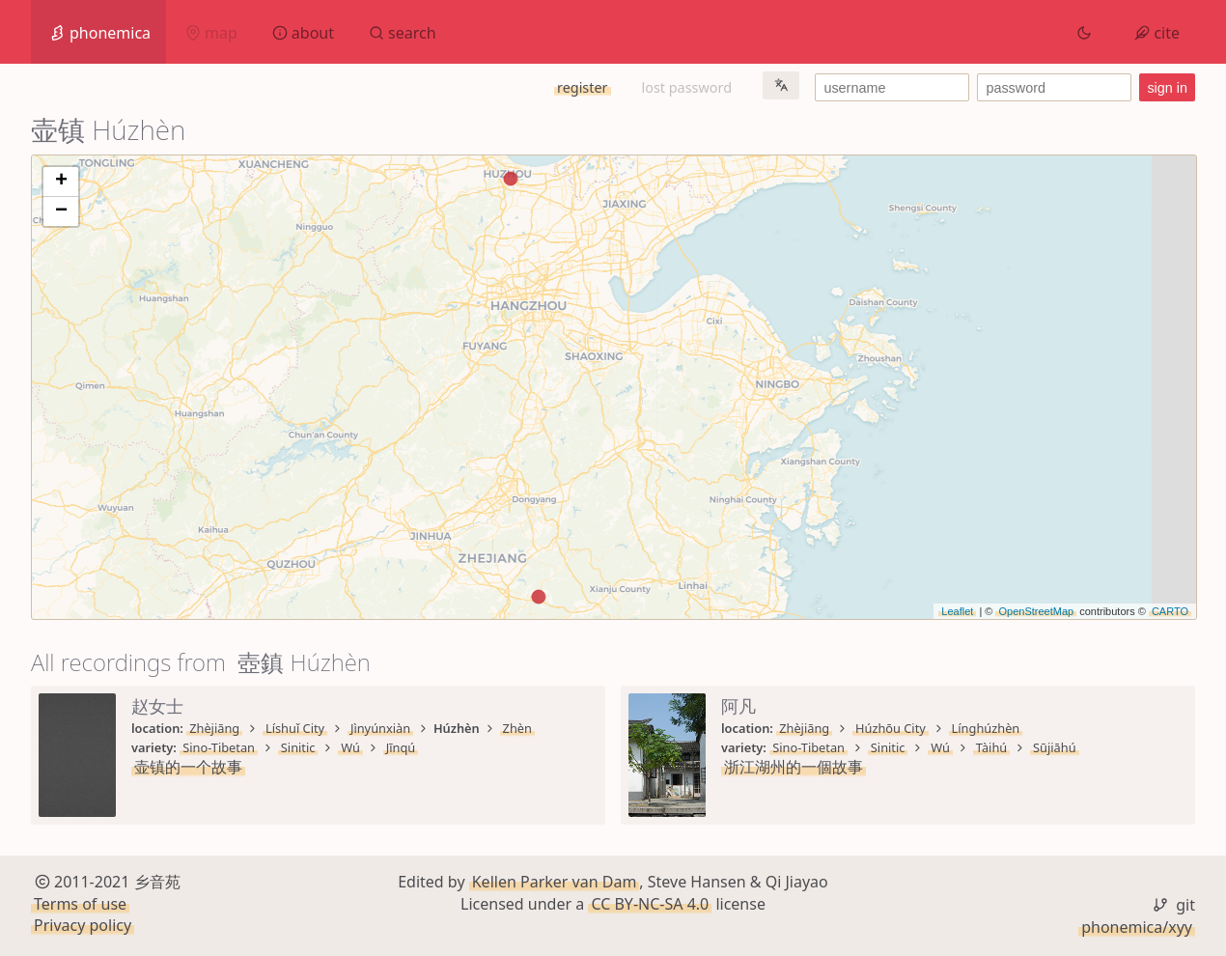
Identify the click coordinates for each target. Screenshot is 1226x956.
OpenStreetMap (1035, 611)
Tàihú (992, 747)
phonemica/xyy (1136, 927)
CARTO (1170, 611)
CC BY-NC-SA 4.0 (650, 903)
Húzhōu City (890, 728)
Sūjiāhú (1054, 747)
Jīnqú (400, 747)
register (582, 87)
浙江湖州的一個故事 (793, 766)
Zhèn (517, 728)
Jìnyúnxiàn (380, 728)
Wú (350, 747)
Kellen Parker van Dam (554, 881)
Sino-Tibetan (218, 747)
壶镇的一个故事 (188, 766)
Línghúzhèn (986, 728)
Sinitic (298, 747)
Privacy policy (82, 925)
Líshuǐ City (294, 728)
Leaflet (957, 611)
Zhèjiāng (214, 728)
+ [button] (61, 181)
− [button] (61, 211)
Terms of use (80, 903)
